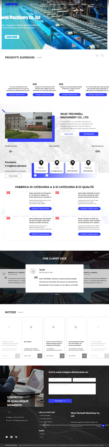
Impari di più (68, 134)
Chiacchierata (13, 176)
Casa (24, 4)
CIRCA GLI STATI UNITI (58, 4)
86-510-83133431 (72, 171)
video (43, 4)
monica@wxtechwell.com (58, 171)
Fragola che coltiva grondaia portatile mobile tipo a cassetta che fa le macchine (71, 88)
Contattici (73, 4)
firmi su (98, 426)
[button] (97, 55)
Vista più (39, 57)
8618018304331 (88, 171)
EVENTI (83, 4)
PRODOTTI (33, 4)
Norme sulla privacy (11, 445)
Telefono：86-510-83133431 (15, 417)
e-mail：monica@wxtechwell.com (17, 420)
